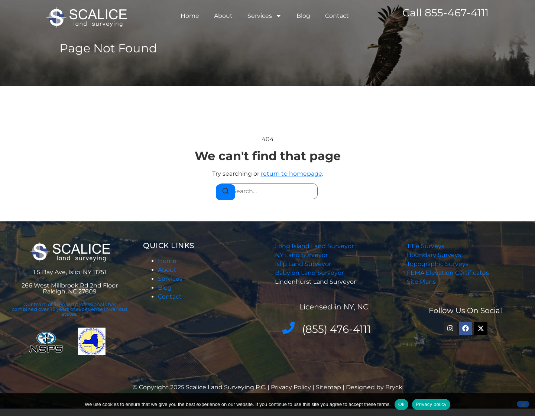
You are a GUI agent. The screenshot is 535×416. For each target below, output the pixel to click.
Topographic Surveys (437, 263)
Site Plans (421, 281)
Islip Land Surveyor (304, 263)
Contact (337, 15)
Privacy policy (431, 404)
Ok (401, 404)
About (223, 15)
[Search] (225, 192)
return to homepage (291, 173)
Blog (303, 15)
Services (264, 16)
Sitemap (328, 387)
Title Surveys (425, 246)
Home (190, 15)
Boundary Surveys (434, 255)
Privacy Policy (291, 387)
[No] (523, 404)
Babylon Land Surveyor (310, 272)
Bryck (393, 387)
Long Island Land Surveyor (314, 246)
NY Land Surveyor (302, 255)
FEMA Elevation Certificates (448, 272)
